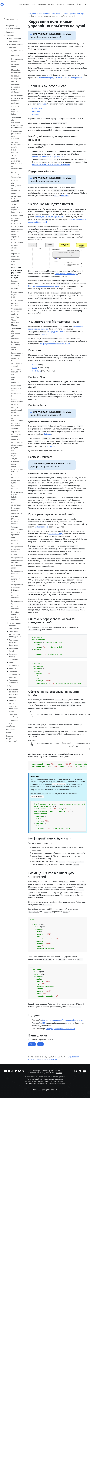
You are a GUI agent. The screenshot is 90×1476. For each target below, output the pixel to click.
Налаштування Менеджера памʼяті (49, 217)
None (56, 195)
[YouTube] (5, 1071)
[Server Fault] (13, 1071)
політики (44, 334)
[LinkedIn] (16, 1071)
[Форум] (9, 1071)
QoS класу (32, 49)
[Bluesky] (19, 1071)
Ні (41, 1044)
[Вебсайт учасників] (71, 1071)
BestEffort (65, 195)
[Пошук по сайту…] (12, 19)
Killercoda (36, 111)
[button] (79, 3)
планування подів (55, 534)
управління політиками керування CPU (48, 156)
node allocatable (41, 527)
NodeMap (47, 434)
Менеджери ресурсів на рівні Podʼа (60, 1028)
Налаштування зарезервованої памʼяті (44, 286)
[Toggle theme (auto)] (86, 3)
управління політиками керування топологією (51, 165)
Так (31, 1044)
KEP (43, 1023)
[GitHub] (75, 1071)
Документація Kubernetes (39, 13)
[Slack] (80, 1071)
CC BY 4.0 (59, 1073)
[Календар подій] (84, 1071)
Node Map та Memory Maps (66, 274)
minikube (42, 104)
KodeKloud (36, 114)
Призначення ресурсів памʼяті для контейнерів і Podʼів (61, 77)
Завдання (56, 13)
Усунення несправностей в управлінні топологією (63, 1020)
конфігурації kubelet (56, 331)
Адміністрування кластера (73, 13)
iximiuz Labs (37, 108)
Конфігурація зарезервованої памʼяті (55, 344)
